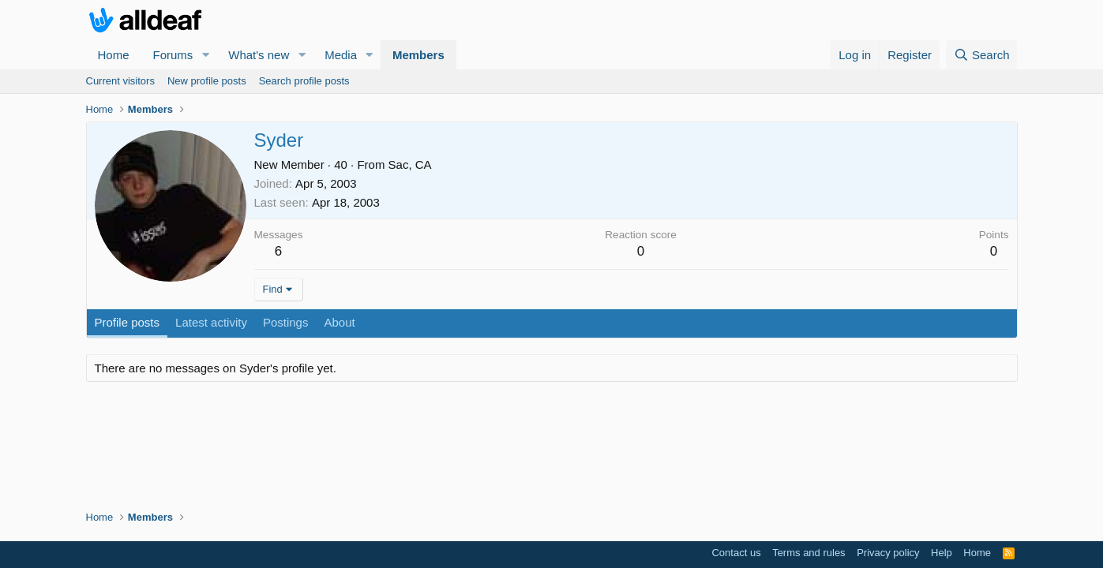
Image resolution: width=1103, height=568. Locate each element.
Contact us (735, 553)
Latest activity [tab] (211, 322)
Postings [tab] (286, 322)
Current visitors (120, 81)
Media (341, 55)
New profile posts (206, 81)
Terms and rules (808, 553)
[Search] (982, 54)
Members (418, 55)
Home (113, 55)
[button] (205, 54)
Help (941, 553)
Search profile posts (304, 81)
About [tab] (339, 322)
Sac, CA (410, 164)
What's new (258, 55)
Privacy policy (888, 553)
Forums (173, 55)
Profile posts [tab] (127, 322)
